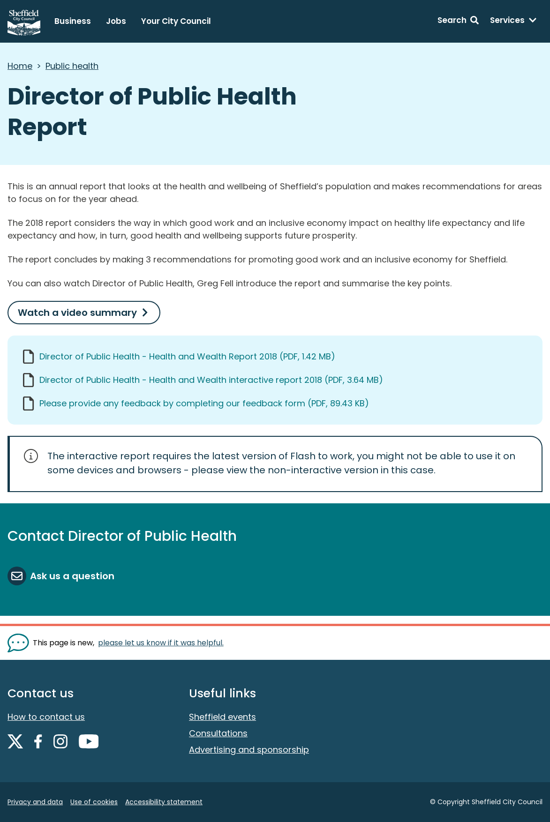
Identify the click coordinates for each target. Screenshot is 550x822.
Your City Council (176, 21)
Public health (71, 66)
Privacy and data (35, 802)
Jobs (116, 21)
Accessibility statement (164, 802)
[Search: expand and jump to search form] (458, 21)
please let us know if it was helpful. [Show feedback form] (161, 642)
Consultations (218, 733)
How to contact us (46, 717)
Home (20, 66)
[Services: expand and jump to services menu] (513, 21)
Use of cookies (94, 802)
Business (72, 21)
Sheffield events (222, 717)
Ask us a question (72, 576)
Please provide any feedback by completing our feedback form (204, 403)
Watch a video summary (77, 312)
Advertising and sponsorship (249, 749)
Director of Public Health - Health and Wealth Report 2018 (187, 356)
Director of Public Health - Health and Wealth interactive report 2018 (211, 380)
